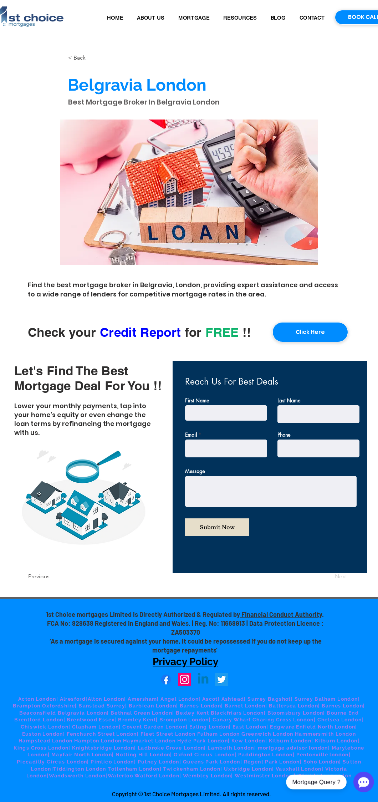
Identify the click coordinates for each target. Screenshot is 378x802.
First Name (197, 400)
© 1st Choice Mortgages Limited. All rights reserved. (204, 793)
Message (195, 471)
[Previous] (51, 577)
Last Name (288, 400)
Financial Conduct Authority (281, 614)
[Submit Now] (217, 527)
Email (191, 434)
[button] (193, 17)
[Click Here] (310, 332)
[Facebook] (166, 679)
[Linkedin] (203, 679)
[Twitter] (221, 679)
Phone (283, 434)
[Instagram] (184, 679)
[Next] (329, 577)
